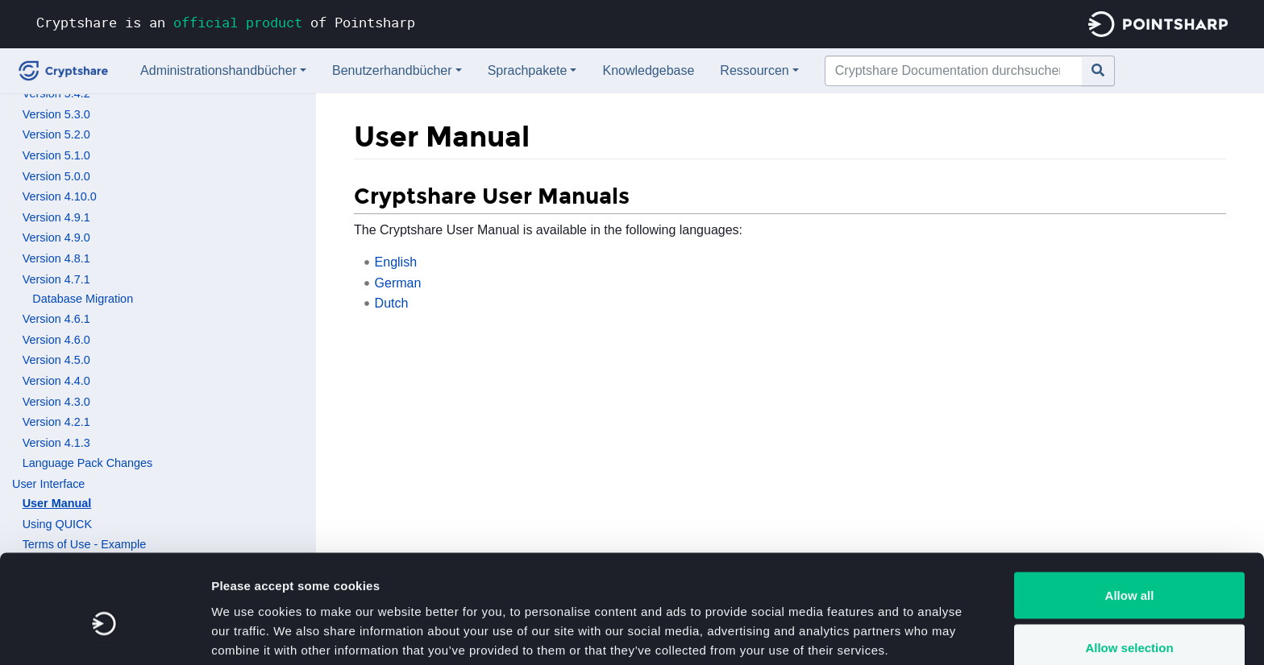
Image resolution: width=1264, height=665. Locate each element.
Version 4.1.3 (56, 442)
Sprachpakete (528, 70)
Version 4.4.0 (56, 380)
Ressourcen (754, 70)
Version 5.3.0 (56, 114)
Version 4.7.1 (56, 279)
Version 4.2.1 (56, 421)
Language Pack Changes (88, 462)
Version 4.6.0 (56, 339)
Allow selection (1129, 569)
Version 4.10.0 (60, 196)
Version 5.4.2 (56, 93)
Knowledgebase (648, 70)
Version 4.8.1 (56, 258)
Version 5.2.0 (56, 134)
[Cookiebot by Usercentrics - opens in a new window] (104, 634)
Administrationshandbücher (218, 70)
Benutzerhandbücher (392, 70)
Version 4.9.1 (56, 217)
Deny (1130, 622)
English (396, 262)
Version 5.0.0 (56, 176)
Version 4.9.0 (56, 237)
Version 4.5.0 (56, 359)
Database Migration (82, 298)
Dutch (392, 303)
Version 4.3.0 (56, 401)
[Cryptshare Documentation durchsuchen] (954, 71)
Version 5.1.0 (56, 155)
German (398, 283)
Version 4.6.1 (56, 318)
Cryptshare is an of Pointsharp (225, 22)
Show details (846, 623)
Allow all (1129, 516)
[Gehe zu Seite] (1098, 71)
